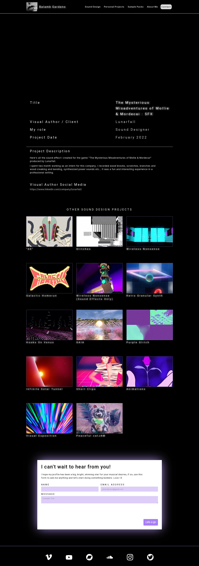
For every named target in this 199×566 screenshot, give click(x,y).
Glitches (83, 249)
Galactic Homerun (41, 295)
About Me (152, 6)
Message (48, 494)
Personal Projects (114, 6)
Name (45, 484)
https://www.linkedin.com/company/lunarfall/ (56, 189)
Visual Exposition (41, 435)
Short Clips (86, 389)
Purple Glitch (138, 342)
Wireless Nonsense (143, 249)
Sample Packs (136, 6)
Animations (136, 389)
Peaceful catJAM (91, 435)
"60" (30, 249)
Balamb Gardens (52, 6)
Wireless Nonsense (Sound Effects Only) (94, 297)
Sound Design (93, 6)
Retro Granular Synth (144, 295)
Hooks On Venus (40, 342)
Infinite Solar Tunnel (44, 389)
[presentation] (61, 511)
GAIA (80, 342)
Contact (166, 6)
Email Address (113, 484)
